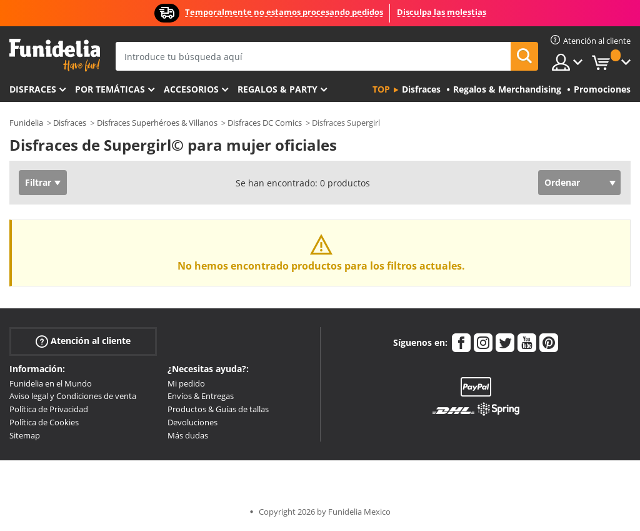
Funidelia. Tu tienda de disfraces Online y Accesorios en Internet (54, 55)
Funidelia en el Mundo (50, 383)
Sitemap (24, 435)
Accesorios (191, 89)
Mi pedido (186, 383)
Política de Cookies (44, 422)
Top (381, 89)
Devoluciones (193, 422)
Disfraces (32, 89)
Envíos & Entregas (201, 396)
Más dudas (188, 435)
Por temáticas (110, 89)
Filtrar (38, 182)
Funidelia (26, 122)
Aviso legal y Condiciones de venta (72, 396)
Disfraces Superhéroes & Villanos (157, 122)
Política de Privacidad (48, 409)
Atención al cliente (83, 340)
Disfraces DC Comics (265, 122)
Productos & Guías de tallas (218, 409)
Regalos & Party (278, 89)
